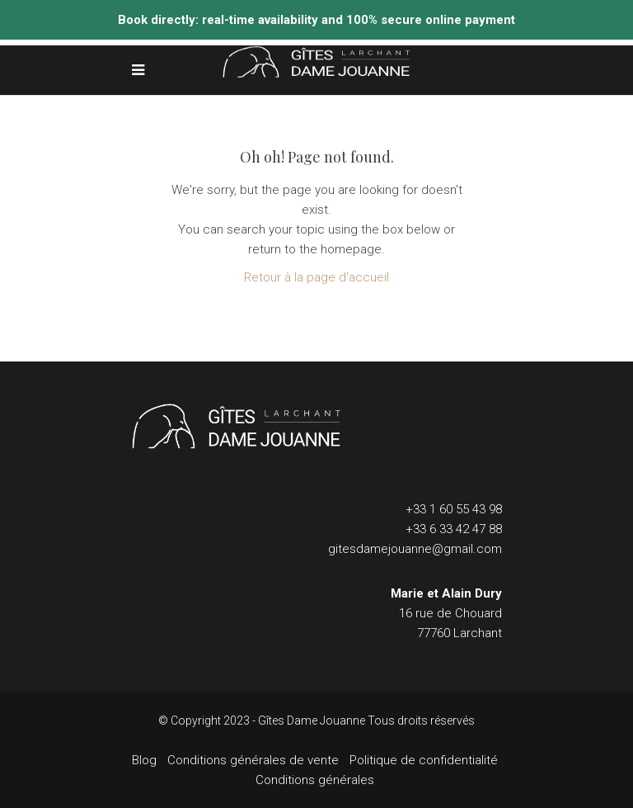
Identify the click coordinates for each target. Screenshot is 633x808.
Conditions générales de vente (253, 760)
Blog (144, 760)
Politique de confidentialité (423, 760)
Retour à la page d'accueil (316, 277)
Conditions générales (315, 780)
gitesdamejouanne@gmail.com (415, 548)
